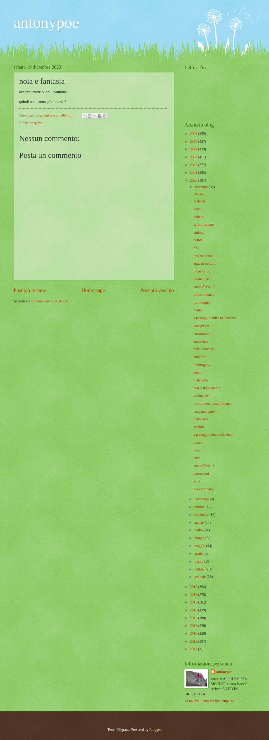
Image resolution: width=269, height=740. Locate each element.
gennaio (200, 577)
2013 (194, 634)
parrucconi (201, 474)
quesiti (39, 123)
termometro (201, 333)
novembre (202, 499)
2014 (194, 626)
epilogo (198, 232)
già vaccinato (203, 489)
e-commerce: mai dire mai (212, 404)
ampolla (199, 357)
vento (197, 209)
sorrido (198, 427)
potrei (197, 240)
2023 (194, 157)
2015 (194, 618)
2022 (194, 165)
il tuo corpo (201, 271)
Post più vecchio (157, 290)
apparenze (200, 341)
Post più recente (30, 290)
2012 (194, 641)
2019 (194, 587)
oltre (196, 450)
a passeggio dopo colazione (213, 435)
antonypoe (46, 22)
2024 (194, 149)
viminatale (201, 396)
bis (195, 248)
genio (197, 372)
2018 (194, 595)
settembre (201, 515)
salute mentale (203, 295)
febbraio (200, 569)
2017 (194, 602)
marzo (199, 561)
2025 (194, 142)
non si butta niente (206, 388)
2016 (194, 610)
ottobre (200, 507)
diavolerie (200, 419)
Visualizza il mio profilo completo (209, 701)
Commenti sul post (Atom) (48, 301)
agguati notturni (204, 263)
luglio (199, 530)
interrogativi (202, 365)
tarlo (196, 458)
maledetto (200, 380)
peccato (198, 194)
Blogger (155, 730)
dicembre (201, 187)
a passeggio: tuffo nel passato (214, 318)
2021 (194, 173)
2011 (194, 649)
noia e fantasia (203, 349)
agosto (199, 522)
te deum (199, 201)
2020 (194, 180)
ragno (197, 310)
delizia (198, 217)
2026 (194, 134)
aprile (199, 553)
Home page (93, 290)
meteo (197, 442)
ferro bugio (201, 303)
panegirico (201, 326)
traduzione (201, 279)
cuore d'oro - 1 (203, 466)
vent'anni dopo (204, 411)
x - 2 (196, 481)
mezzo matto (202, 256)
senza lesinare (203, 225)
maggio (200, 546)
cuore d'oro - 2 (203, 287)
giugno (199, 538)
